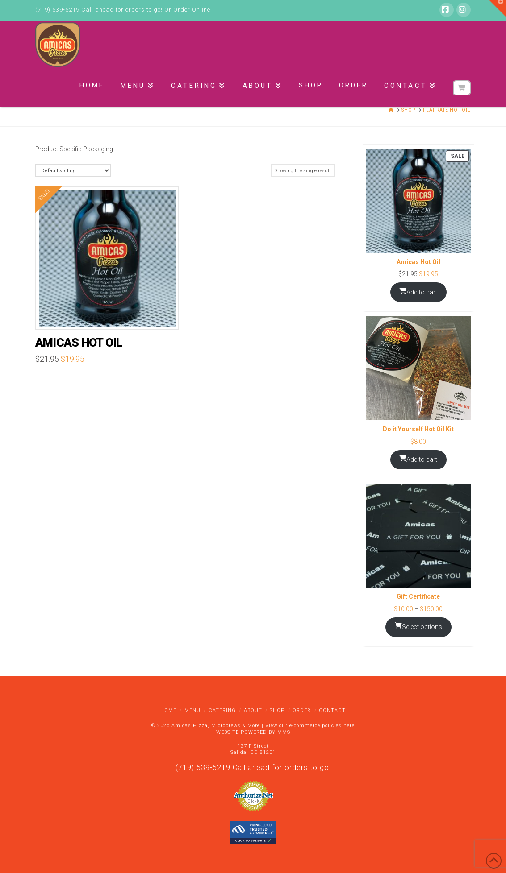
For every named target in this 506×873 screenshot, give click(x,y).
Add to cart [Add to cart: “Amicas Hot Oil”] (418, 292)
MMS (283, 732)
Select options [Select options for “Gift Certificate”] (418, 626)
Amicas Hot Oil (78, 342)
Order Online (191, 9)
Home (168, 710)
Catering (222, 710)
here (349, 725)
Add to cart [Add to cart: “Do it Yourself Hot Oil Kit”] (418, 459)
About (253, 710)
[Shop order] (73, 170)
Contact (332, 710)
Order (302, 710)
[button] (497, 8)
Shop (277, 710)
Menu (192, 710)
